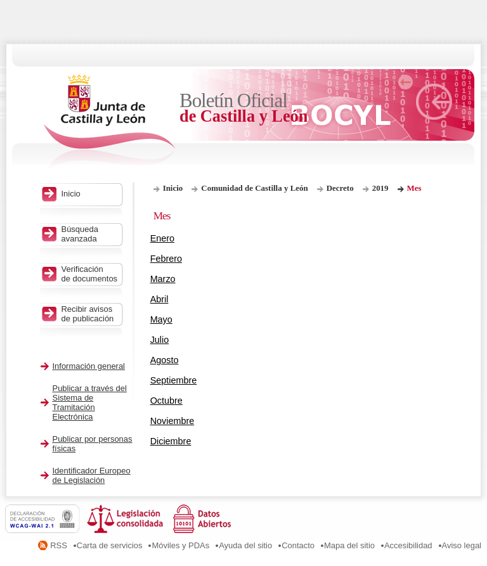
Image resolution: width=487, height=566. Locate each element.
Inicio (173, 188)
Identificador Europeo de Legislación (92, 475)
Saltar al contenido (49, 5)
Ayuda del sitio (245, 545)
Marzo (163, 279)
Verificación (90, 273)
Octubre (166, 401)
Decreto (340, 188)
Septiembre (173, 380)
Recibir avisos (90, 313)
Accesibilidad (408, 545)
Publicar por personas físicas (93, 443)
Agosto (164, 360)
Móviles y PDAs (180, 545)
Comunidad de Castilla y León (254, 188)
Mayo (161, 319)
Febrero (166, 259)
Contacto (298, 545)
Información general (89, 366)
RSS (58, 545)
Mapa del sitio (349, 545)
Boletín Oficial (244, 108)
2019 (380, 188)
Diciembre (171, 441)
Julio (159, 340)
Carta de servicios (110, 545)
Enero (162, 238)
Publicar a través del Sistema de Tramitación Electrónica (90, 402)
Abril (159, 299)
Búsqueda (90, 233)
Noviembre (172, 421)
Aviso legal (461, 545)
